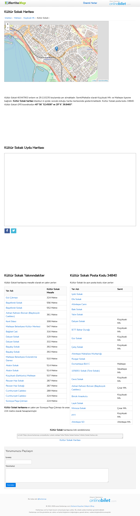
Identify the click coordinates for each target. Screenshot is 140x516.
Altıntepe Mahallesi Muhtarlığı (87, 353)
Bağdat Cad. (12, 331)
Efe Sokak (76, 299)
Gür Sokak (77, 338)
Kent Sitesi (11, 321)
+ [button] (8, 24)
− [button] (8, 28)
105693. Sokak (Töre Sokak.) (86, 370)
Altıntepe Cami (79, 304)
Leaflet (94, 80)
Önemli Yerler (90, 3)
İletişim (87, 506)
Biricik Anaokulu (80, 396)
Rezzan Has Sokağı (15, 385)
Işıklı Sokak (77, 294)
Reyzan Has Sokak (15, 380)
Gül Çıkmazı (12, 297)
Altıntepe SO (78, 421)
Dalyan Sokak (12, 336)
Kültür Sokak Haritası (70, 440)
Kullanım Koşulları (77, 506)
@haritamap (42, 499)
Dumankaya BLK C (81, 363)
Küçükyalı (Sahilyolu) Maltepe (20, 375)
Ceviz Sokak (77, 379)
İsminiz (8, 457)
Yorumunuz (10, 466)
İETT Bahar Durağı (81, 329)
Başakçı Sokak (13, 346)
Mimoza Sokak (79, 408)
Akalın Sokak (12, 365)
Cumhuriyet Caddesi (16, 390)
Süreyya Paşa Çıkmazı (16, 400)
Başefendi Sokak (14, 302)
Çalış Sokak (77, 347)
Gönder (10, 485)
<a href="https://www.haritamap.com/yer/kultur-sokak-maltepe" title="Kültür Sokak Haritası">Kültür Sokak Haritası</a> (70, 436)
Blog (92, 506)
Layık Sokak (77, 403)
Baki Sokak (77, 309)
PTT (74, 415)
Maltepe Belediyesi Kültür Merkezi (23, 326)
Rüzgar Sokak (78, 358)
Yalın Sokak (77, 314)
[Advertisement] (123, 57)
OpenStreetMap (103, 80)
